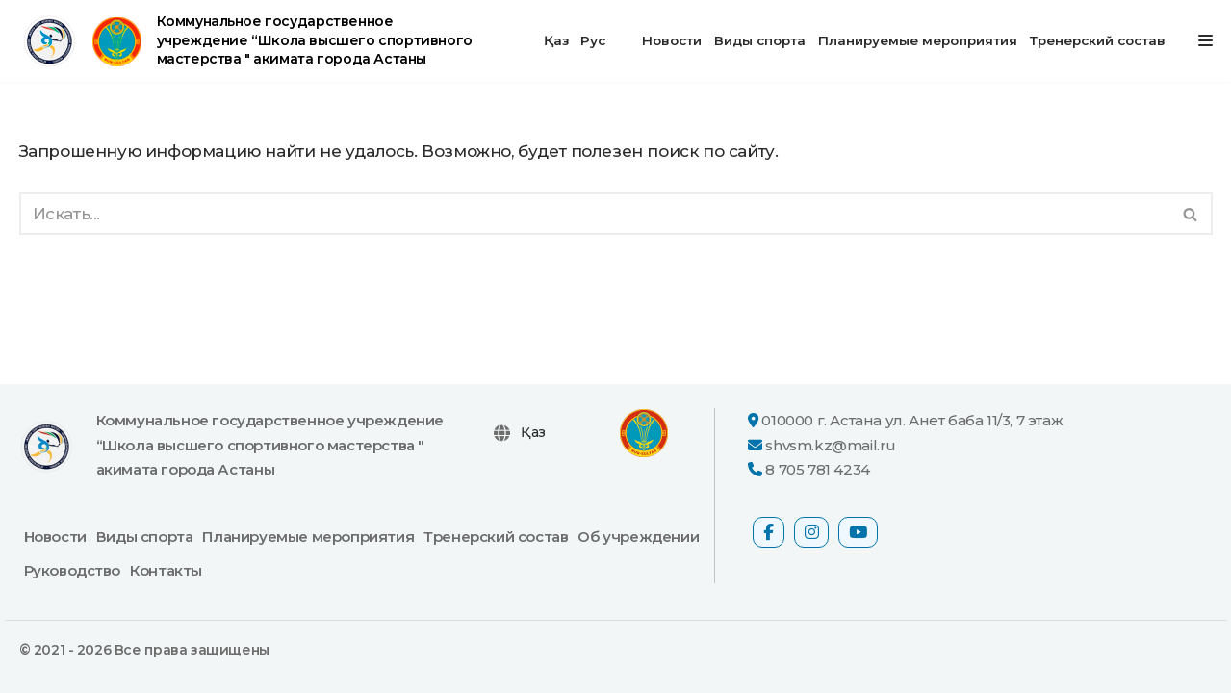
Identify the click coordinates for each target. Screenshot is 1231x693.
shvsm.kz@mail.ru (830, 445)
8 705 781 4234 (817, 469)
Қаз (557, 40)
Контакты (166, 570)
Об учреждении (638, 536)
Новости (672, 40)
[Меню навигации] (1205, 40)
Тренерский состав (1098, 40)
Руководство (72, 570)
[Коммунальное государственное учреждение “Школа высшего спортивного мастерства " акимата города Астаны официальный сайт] (249, 41)
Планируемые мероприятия (917, 40)
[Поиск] (594, 213)
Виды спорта (760, 40)
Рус (592, 40)
